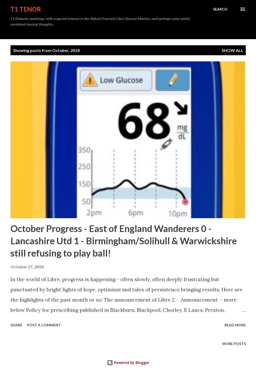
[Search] (220, 9)
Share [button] (16, 325)
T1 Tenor (25, 9)
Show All (232, 50)
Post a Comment (44, 325)
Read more (235, 325)
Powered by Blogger (128, 362)
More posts (234, 343)
